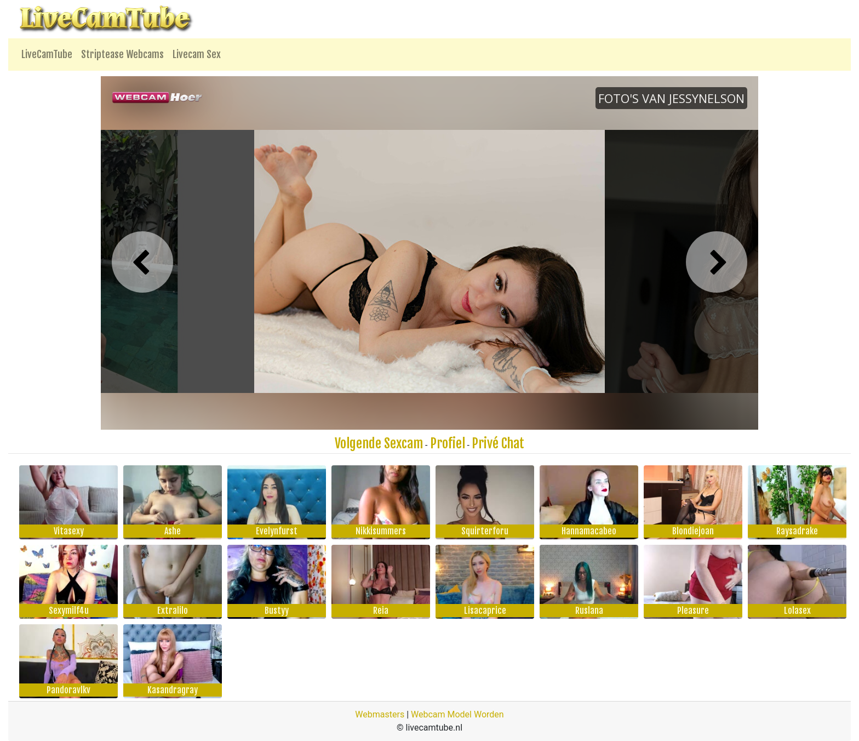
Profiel (447, 443)
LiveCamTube (46, 54)
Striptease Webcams (122, 54)
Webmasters (379, 714)
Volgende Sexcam (379, 443)
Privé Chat (498, 443)
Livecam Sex (197, 54)
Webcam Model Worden (457, 714)
